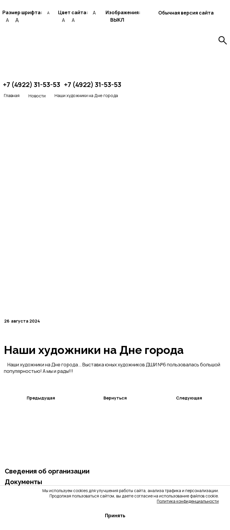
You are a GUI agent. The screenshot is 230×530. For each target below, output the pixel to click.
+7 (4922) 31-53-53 (31, 84)
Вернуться (115, 398)
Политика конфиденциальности (188, 501)
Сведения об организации (47, 471)
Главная (12, 95)
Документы (23, 482)
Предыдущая (41, 398)
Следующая (189, 398)
